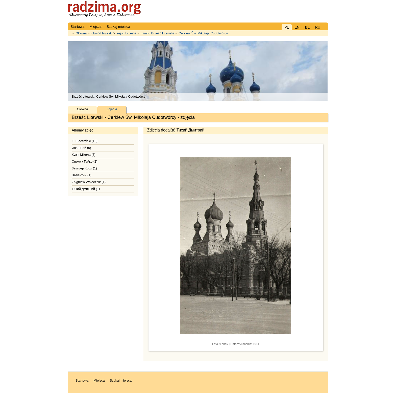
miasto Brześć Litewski (157, 33)
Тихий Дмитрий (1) (86, 189)
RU (317, 27)
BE (307, 27)
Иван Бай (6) (81, 148)
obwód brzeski (101, 33)
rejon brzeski (126, 33)
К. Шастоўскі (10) (84, 141)
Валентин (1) (81, 175)
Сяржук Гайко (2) (84, 161)
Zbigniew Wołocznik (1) (89, 182)
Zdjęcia (112, 109)
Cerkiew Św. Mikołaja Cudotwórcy (203, 33)
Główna (81, 33)
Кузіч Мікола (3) (83, 155)
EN (296, 27)
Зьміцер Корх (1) (84, 168)
